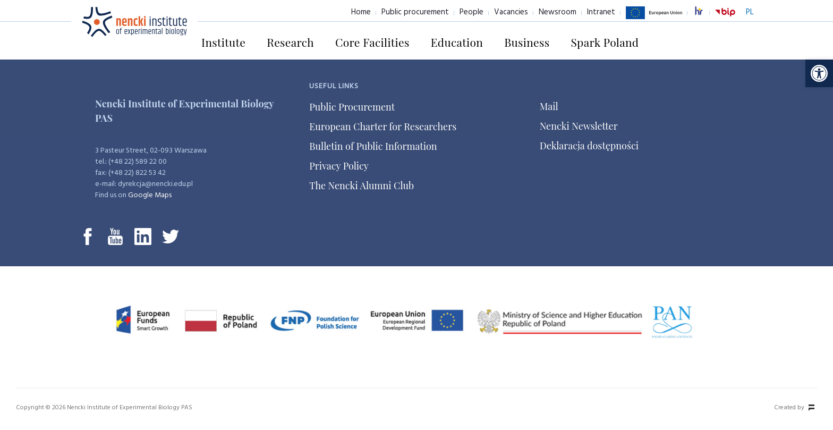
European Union (653, 19)
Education (457, 42)
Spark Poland (605, 42)
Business (526, 42)
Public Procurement (352, 106)
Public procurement (415, 12)
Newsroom (557, 12)
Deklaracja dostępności (589, 145)
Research (290, 42)
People (471, 12)
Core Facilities (372, 42)
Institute (223, 42)
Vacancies (511, 12)
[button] (819, 73)
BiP (725, 19)
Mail (549, 106)
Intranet (601, 12)
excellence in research (704, 12)
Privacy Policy (339, 165)
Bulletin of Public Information (373, 146)
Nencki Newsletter (579, 126)
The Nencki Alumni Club (361, 185)
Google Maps (150, 195)
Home (361, 12)
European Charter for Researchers (382, 126)
